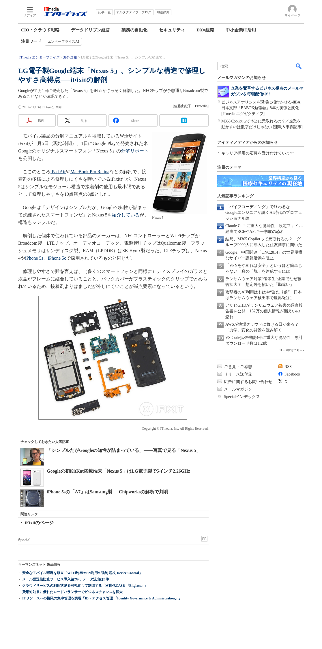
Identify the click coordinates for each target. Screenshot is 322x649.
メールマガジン (238, 389)
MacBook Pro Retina (89, 171)
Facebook (292, 374)
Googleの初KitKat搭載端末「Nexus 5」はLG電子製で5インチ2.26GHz (118, 471)
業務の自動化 (134, 30)
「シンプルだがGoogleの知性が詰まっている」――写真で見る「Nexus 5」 (124, 450)
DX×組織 (205, 30)
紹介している (126, 214)
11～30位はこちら (290, 350)
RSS (288, 367)
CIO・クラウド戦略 (40, 30)
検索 (299, 66)
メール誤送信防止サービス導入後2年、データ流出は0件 (65, 579)
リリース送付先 (238, 374)
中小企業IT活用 (241, 30)
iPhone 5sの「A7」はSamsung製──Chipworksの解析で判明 (107, 491)
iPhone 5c (57, 258)
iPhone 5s (34, 258)
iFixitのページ (39, 522)
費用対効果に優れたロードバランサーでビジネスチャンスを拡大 (72, 592)
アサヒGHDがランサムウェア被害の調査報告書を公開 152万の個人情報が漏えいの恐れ (264, 311)
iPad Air (58, 171)
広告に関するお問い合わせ (248, 382)
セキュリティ (172, 30)
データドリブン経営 (90, 30)
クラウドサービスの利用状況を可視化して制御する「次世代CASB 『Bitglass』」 (85, 586)
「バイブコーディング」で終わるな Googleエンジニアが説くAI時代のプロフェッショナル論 (263, 212)
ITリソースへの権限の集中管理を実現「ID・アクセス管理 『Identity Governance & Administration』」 (102, 598)
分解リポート (135, 150)
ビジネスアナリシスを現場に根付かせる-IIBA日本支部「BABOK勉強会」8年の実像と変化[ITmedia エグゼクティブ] (260, 108)
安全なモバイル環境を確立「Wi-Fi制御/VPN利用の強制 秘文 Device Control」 (82, 573)
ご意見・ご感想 (238, 367)
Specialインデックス (242, 397)
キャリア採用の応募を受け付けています (257, 153)
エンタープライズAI (63, 41)
